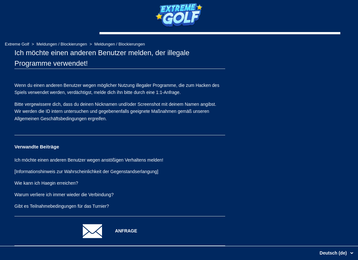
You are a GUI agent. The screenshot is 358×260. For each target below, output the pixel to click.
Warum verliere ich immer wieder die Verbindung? (64, 194)
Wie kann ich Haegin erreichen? (46, 183)
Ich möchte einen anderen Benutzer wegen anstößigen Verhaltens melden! (88, 160)
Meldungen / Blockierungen (62, 44)
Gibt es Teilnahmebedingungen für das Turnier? (61, 206)
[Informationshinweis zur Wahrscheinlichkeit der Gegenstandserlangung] (86, 171)
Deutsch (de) (334, 253)
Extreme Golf (17, 44)
